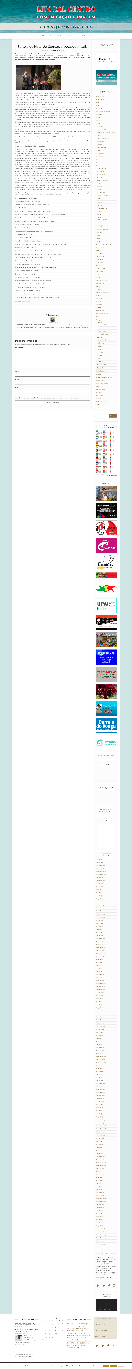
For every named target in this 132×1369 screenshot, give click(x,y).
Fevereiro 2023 (100, 974)
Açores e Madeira (104, 340)
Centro (100, 352)
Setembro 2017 (100, 1171)
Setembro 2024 (101, 917)
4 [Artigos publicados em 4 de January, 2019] (55, 1324)
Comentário (19, 347)
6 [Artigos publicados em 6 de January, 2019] (62, 1324)
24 (23, 1326)
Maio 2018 (99, 1147)
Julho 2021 (99, 1032)
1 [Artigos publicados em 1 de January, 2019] (45, 1324)
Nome (17, 371)
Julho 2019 (99, 1105)
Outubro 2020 (100, 1059)
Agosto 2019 (100, 1102)
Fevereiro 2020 (100, 1083)
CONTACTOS (68, 36)
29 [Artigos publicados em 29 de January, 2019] (46, 1337)
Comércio (99, 145)
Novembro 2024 (101, 911)
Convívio (98, 160)
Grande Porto (102, 328)
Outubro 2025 (100, 878)
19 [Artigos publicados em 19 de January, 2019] (59, 1330)
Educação (99, 217)
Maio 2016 (99, 1220)
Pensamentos (100, 311)
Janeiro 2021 (100, 1050)
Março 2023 (99, 971)
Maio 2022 (99, 1002)
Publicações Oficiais (102, 365)
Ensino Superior (102, 220)
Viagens (98, 404)
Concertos (101, 192)
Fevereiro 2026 (100, 865)
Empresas (99, 232)
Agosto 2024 (100, 920)
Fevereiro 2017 (100, 1192)
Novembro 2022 (101, 983)
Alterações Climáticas (103, 111)
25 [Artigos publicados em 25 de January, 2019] (56, 1334)
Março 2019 (99, 1117)
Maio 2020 (99, 1074)
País (98, 289)
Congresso (99, 157)
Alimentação (100, 108)
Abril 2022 (99, 1005)
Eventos (98, 241)
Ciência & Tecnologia (103, 138)
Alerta (98, 105)
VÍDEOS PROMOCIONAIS (106, 756)
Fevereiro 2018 (100, 1156)
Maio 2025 (99, 893)
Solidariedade (100, 395)
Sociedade (99, 392)
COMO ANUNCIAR (100, 1324)
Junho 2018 (99, 1144)
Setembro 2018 (100, 1135)
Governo (98, 250)
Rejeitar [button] (113, 1366)
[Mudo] (112, 1309)
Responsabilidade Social (104, 377)
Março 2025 (99, 899)
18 (23, 1333)
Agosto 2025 (100, 884)
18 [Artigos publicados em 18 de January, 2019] (56, 1330)
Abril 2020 (99, 1077)
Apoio (98, 117)
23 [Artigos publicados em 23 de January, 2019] (49, 1334)
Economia (99, 211)
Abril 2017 (99, 1186)
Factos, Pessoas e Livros (103, 244)
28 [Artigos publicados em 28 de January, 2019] (42, 1337)
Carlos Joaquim (59, 50)
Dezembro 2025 (101, 871)
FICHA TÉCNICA (87, 36)
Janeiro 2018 (100, 1159)
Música (99, 189)
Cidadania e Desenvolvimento (105, 132)
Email (17, 379)
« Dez (43, 1340)
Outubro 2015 (100, 1241)
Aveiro (100, 349)
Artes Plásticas (101, 168)
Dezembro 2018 (101, 1126)
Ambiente (99, 114)
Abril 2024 (99, 932)
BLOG (77, 36)
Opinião (98, 308)
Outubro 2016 (100, 1205)
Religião (98, 374)
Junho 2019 (99, 1108)
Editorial (98, 214)
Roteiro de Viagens (102, 383)
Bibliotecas (100, 171)
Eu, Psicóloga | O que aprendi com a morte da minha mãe (26, 1330)
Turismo (98, 398)
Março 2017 (99, 1189)
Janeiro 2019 (100, 1123)
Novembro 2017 (101, 1165)
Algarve (100, 346)
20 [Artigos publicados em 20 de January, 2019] (62, 1330)
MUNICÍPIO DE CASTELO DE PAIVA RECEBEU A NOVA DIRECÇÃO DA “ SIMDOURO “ (78, 1345)
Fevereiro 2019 (100, 1120)
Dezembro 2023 (101, 944)
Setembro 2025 (101, 881)
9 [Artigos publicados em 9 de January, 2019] (49, 1327)
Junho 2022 (99, 999)
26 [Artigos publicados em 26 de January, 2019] (59, 1334)
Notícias (98, 301)
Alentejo (101, 343)
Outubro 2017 (100, 1168)
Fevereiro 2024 (100, 938)
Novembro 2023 (101, 947)
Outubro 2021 (100, 1023)
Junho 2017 (99, 1180)
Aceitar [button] (106, 1366)
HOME (42, 36)
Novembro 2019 (101, 1092)
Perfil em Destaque (102, 314)
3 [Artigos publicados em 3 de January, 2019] (52, 1324)
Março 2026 (99, 862)
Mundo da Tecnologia (103, 292)
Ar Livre (98, 120)
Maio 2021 (99, 1038)
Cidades (99, 322)
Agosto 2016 (100, 1211)
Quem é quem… (101, 371)
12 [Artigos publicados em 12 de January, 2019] (59, 1327)
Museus (99, 186)
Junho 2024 (99, 926)
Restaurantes (100, 380)
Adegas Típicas (101, 99)
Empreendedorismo (102, 229)
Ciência (98, 135)
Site (16, 387)
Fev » (48, 1340)
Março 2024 (99, 935)
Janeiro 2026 (100, 868)
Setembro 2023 (101, 953)
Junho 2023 (99, 962)
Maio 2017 (99, 1183)
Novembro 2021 (101, 1020)
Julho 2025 (99, 887)
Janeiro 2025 (100, 905)
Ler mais (121, 1366)
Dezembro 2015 (101, 1235)
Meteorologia (100, 283)
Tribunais (100, 271)
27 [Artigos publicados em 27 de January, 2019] (62, 1334)
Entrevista (99, 235)
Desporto (99, 202)
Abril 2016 (99, 1223)
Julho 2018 (99, 1141)
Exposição (100, 177)
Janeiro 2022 (100, 1014)
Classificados (100, 141)
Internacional (100, 256)
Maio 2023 (99, 965)
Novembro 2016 (101, 1201)
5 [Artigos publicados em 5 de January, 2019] (58, 1324)
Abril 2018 (99, 1150)
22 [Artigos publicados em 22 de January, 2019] (46, 1334)
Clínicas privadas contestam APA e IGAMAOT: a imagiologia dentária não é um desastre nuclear (25, 1339)
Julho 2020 (99, 1068)
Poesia (99, 198)
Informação (99, 253)
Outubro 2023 (100, 950)
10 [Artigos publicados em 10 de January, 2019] (52, 1327)
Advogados (101, 268)
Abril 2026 (99, 859)
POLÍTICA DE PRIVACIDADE (103, 1318)
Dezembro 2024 (101, 908)
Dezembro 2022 (101, 980)
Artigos (98, 123)
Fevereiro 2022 (100, 1011)
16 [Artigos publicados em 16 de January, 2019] (49, 1330)
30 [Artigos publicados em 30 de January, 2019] (49, 1337)
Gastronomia (100, 247)
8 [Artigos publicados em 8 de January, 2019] (45, 1327)
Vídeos (98, 407)
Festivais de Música (104, 195)
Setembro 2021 (100, 1026)
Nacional (99, 295)
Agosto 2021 (100, 1029)
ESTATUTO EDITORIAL (54, 36)
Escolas (99, 223)
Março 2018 (99, 1153)
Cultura (98, 166)
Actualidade (100, 96)
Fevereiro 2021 (100, 1047)
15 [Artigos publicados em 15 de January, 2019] (45, 1330)
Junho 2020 (99, 1071)
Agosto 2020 (100, 1065)
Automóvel (99, 126)
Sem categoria (26, 301)
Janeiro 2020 (100, 1086)
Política (98, 317)
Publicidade (99, 368)
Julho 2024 (99, 923)
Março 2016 (99, 1226)
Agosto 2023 (100, 956)
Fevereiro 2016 (100, 1229)
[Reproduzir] (98, 1309)
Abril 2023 (99, 968)
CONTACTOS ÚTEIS (100, 1330)
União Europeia (101, 401)
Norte (100, 355)
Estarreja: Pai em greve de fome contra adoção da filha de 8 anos (25, 1324)
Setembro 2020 (101, 1062)
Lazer (97, 274)
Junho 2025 (99, 890)
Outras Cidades (103, 334)
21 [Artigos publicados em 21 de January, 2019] (42, 1334)
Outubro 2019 (100, 1096)
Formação (100, 226)
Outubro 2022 (100, 987)
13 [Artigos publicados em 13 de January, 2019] (62, 1327)
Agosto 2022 (100, 993)
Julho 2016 (99, 1214)
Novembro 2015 (101, 1238)
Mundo (98, 286)
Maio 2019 (99, 1111)
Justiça (98, 265)
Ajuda (97, 102)
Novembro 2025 (101, 874)
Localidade (102, 331)
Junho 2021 (99, 1035)
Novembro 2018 (101, 1129)
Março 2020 (99, 1080)
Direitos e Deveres (101, 208)
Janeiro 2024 (100, 941)
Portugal (98, 320)
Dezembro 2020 (101, 1053)
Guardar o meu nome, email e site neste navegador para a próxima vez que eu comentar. (46, 398)
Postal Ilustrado (101, 362)
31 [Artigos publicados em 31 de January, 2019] (52, 1337)
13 (23, 1344)
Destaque (99, 205)
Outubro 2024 (100, 914)
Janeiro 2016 (100, 1232)
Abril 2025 (99, 896)
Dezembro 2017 (101, 1162)
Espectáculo (101, 174)
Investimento (100, 262)
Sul (99, 358)
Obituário (99, 305)
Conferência (100, 154)
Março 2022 (99, 1008)
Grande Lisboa (103, 325)
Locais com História (102, 280)
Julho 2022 (99, 996)
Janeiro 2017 (100, 1195)
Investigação (100, 259)
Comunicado (100, 151)
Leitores (98, 277)
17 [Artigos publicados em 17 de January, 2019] (52, 1330)
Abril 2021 (99, 1041)
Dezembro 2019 (101, 1089)
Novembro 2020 (101, 1056)
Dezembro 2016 (101, 1198)
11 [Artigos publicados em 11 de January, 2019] (55, 1327)
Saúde (98, 386)
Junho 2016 (99, 1217)
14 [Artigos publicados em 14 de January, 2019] (42, 1330)
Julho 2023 (99, 959)
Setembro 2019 (101, 1099)
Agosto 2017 (100, 1174)
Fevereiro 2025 (100, 902)
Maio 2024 (99, 929)
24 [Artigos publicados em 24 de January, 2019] (52, 1334)
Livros (99, 183)
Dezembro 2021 (101, 1017)
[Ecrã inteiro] (115, 1309)
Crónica (98, 163)
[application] (106, 1305)
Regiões (99, 337)
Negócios (99, 298)
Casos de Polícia (101, 129)
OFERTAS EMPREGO (100, 1336)
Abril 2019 (99, 1114)
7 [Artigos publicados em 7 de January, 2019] (42, 1327)
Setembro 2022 (101, 990)
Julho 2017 (99, 1177)
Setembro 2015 (100, 1244)
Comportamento (101, 148)
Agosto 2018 (100, 1138)
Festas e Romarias (103, 180)
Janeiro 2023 (100, 977)
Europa (98, 238)
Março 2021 (99, 1044)
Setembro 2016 (101, 1208)
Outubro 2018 (100, 1132)
